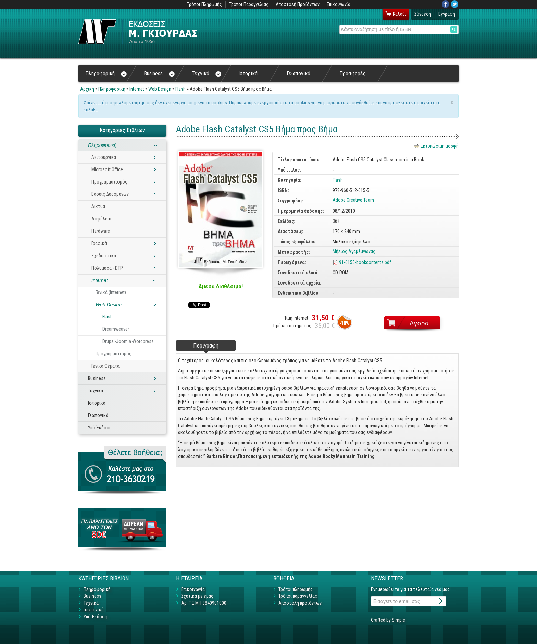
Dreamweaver (115, 329)
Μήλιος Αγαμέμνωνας (354, 251)
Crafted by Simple (388, 620)
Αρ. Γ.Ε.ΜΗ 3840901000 (203, 603)
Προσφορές (352, 73)
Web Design (159, 89)
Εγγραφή (446, 14)
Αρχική (87, 89)
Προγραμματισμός (109, 182)
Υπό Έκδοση (100, 427)
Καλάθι (399, 14)
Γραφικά (99, 243)
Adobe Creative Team (353, 200)
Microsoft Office (107, 169)
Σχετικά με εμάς (197, 596)
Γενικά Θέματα (105, 366)
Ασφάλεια (101, 219)
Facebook (445, 4)
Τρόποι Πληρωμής (204, 4)
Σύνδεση (422, 14)
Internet (136, 89)
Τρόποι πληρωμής (295, 589)
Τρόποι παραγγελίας (297, 596)
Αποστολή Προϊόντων (298, 4)
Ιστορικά (248, 73)
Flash (180, 89)
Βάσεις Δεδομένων (110, 194)
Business (159, 73)
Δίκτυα (98, 206)
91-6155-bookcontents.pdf (365, 262)
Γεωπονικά (298, 73)
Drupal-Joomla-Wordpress (128, 341)
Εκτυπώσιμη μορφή (436, 146)
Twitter (455, 4)
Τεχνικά (206, 73)
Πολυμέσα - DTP (107, 268)
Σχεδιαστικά (103, 255)
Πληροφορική (106, 73)
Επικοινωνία (338, 4)
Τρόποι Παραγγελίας (248, 4)
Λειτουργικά (103, 157)
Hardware (100, 231)
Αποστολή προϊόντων (300, 603)
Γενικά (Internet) (111, 292)
